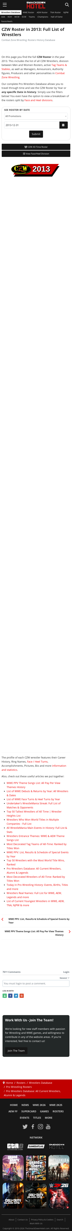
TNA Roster (55, 12)
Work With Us (36, 1223)
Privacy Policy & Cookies (42, 1219)
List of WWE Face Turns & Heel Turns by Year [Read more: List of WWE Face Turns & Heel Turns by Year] (33, 799)
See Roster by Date (17, 109)
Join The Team (16, 1050)
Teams (32, 17)
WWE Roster (28, 12)
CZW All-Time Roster (36, 146)
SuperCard (28, 1111)
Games (44, 1111)
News (25, 1105)
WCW (16, 17)
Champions (42, 17)
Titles (37, 1117)
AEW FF (13, 1111)
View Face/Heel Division (36, 153)
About (11, 1219)
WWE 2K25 (55, 1105)
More (48, 1117)
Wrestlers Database (10, 12)
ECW (24, 17)
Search (60, 1219)
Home (14, 1105)
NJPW (65, 12)
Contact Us (23, 1219)
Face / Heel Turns (37, 761)
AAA (3, 17)
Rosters (58, 1111)
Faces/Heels (6, 21)
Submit (36, 134)
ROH (10, 17)
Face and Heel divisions (38, 100)
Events (24, 1117)
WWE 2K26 (39, 1105)
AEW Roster (42, 12)
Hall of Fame (57, 17)
